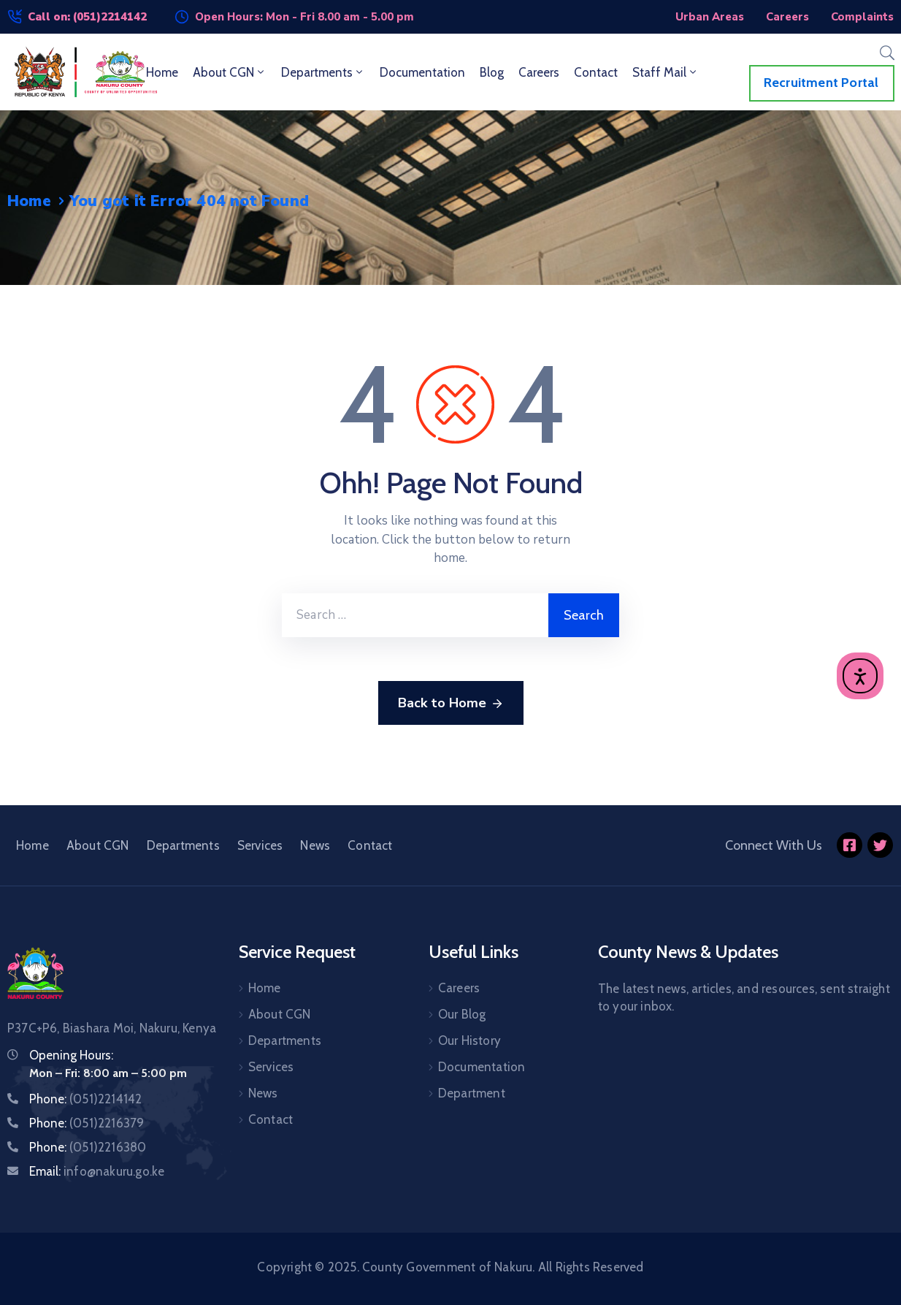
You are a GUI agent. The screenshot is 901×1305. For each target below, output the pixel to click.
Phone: (85, 1099)
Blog (492, 72)
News (315, 845)
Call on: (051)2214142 (87, 16)
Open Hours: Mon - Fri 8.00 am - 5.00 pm (304, 16)
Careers (538, 72)
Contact (596, 72)
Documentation (422, 72)
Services (260, 845)
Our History (469, 1040)
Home (162, 72)
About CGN (230, 72)
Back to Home (451, 703)
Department (471, 1093)
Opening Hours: (71, 1055)
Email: (96, 1171)
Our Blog (462, 1014)
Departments (323, 72)
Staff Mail (665, 72)
